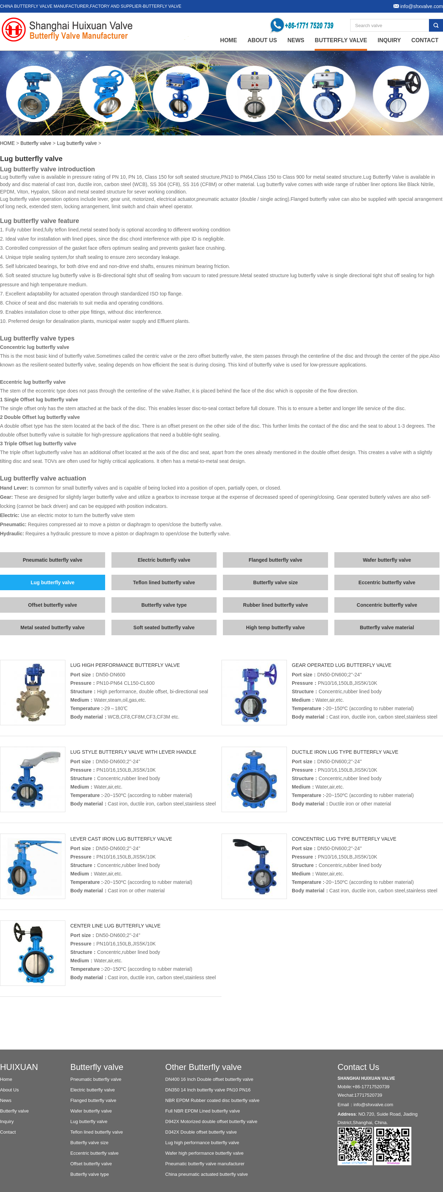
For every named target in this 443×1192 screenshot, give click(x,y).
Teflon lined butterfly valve (164, 582)
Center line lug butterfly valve (115, 926)
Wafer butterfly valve (387, 560)
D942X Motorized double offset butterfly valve (211, 1121)
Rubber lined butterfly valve (275, 605)
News (295, 40)
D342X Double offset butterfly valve (201, 1132)
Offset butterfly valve (52, 605)
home (228, 40)
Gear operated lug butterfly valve (341, 665)
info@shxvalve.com (373, 1104)
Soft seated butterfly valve (163, 627)
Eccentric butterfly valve (387, 582)
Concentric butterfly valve (387, 605)
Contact (424, 40)
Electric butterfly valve (164, 560)
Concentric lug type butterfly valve (344, 839)
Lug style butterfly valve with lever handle (133, 752)
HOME (7, 143)
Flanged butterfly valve (275, 560)
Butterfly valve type (164, 605)
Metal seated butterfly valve (52, 627)
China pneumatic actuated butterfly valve (206, 1174)
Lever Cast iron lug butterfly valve (121, 839)
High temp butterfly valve (275, 627)
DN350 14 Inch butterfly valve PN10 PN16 (208, 1089)
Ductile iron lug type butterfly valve (345, 752)
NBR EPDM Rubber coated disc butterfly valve (212, 1100)
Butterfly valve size (275, 582)
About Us (262, 40)
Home (6, 1079)
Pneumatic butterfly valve (53, 560)
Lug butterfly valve (77, 143)
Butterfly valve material (387, 627)
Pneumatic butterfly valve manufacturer (204, 1163)
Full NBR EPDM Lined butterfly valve (202, 1111)
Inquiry (389, 40)
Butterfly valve (341, 40)
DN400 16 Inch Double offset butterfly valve (209, 1079)
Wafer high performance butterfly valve (204, 1153)
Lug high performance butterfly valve (125, 665)
